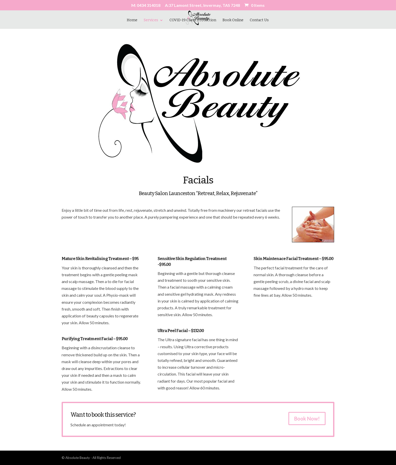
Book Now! (307, 418)
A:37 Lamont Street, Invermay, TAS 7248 (202, 5)
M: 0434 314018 (145, 5)
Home (132, 20)
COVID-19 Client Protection (192, 20)
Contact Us (259, 20)
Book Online (232, 20)
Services (151, 20)
